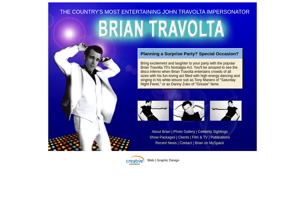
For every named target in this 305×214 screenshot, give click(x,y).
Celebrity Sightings (213, 132)
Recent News (166, 143)
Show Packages (162, 137)
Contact (186, 143)
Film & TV (200, 137)
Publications (220, 137)
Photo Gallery (184, 132)
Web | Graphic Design (163, 160)
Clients (183, 137)
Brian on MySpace (209, 143)
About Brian (161, 132)
